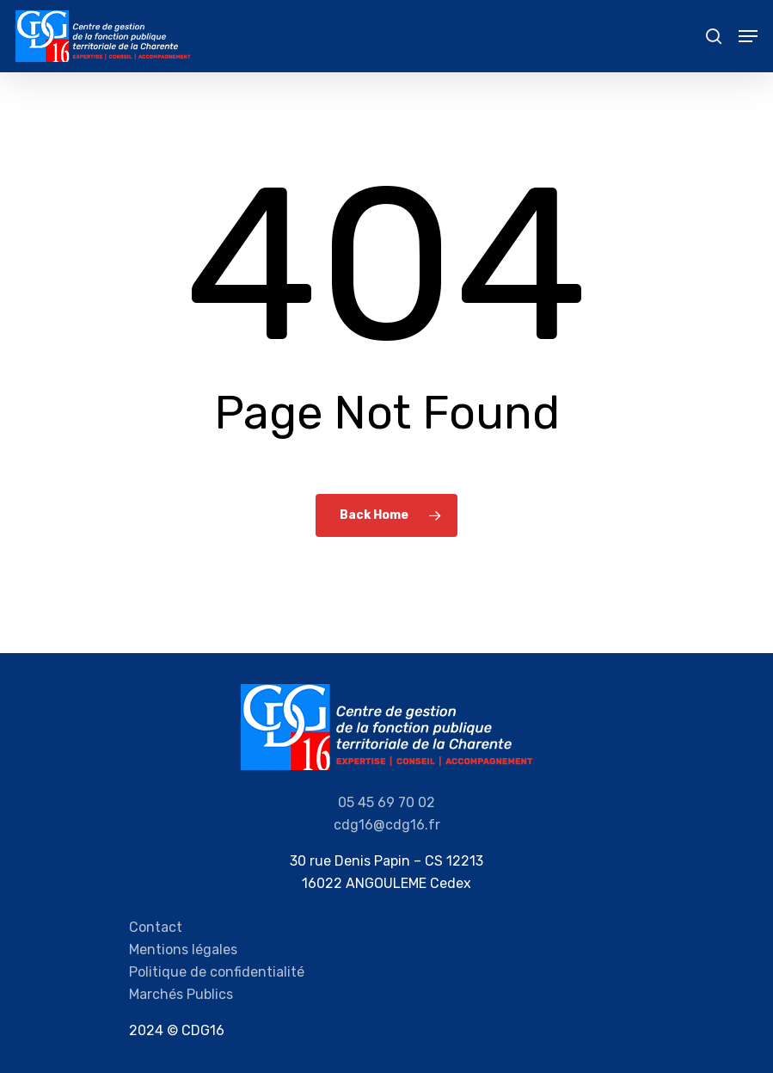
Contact (155, 927)
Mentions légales (183, 949)
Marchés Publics (181, 994)
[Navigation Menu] (748, 36)
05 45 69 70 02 (386, 802)
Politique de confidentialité (216, 972)
